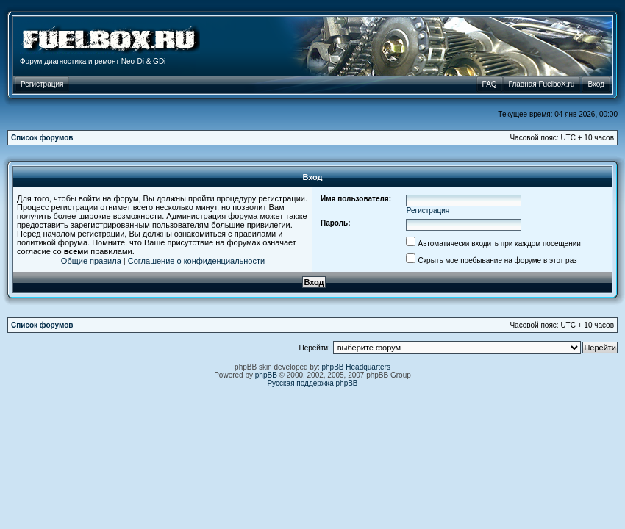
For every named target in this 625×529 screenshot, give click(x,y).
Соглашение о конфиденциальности (196, 260)
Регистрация (428, 210)
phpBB (266, 375)
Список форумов (42, 138)
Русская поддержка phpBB (312, 383)
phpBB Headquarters (356, 367)
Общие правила (91, 260)
